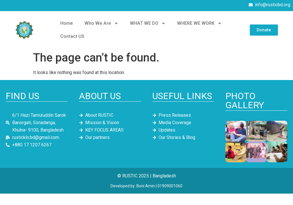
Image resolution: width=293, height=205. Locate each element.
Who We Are (101, 23)
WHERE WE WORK (199, 23)
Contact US (72, 36)
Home (66, 23)
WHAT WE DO (148, 23)
